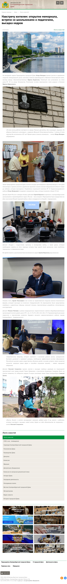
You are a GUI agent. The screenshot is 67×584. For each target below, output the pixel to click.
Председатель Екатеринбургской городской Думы (15, 562)
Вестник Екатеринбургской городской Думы (17, 487)
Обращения (16, 566)
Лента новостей (24, 12)
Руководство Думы (9, 452)
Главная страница (6, 12)
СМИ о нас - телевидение (11, 441)
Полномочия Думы (9, 449)
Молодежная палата (10, 483)
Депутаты (6, 456)
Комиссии (7, 460)
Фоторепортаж (8, 491)
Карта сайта (5, 573)
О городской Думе (38, 562)
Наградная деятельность (11, 479)
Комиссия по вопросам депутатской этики (16, 472)
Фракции (6, 464)
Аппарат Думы (8, 475)
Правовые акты (5, 566)
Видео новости (8, 495)
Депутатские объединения (12, 468)
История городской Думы (11, 498)
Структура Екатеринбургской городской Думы (18, 445)
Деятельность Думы (52, 562)
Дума (15, 12)
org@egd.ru (20, 580)
